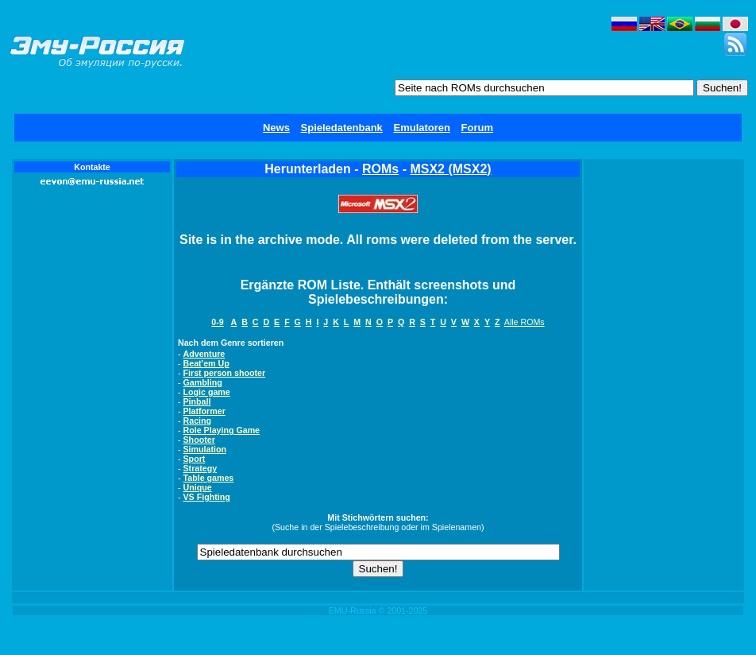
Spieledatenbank (342, 128)
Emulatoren (421, 128)
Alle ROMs (524, 322)
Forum (477, 128)
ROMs (380, 169)
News (276, 128)
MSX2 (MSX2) (450, 169)
